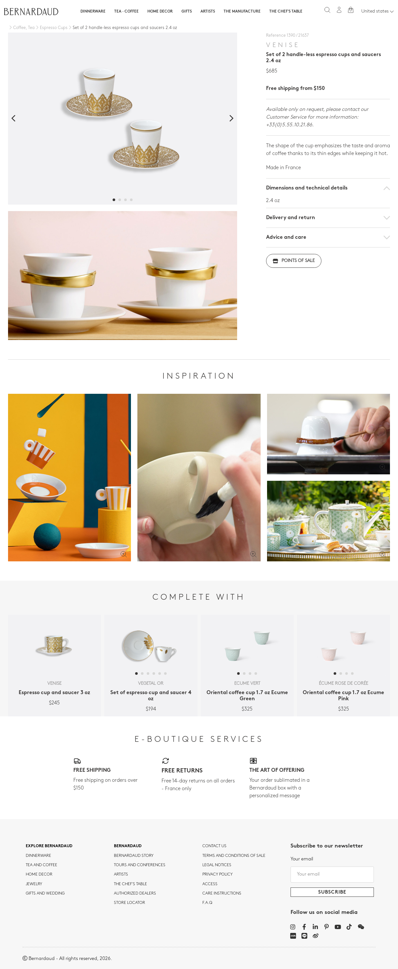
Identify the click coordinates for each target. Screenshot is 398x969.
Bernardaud (128, 846)
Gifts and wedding (45, 894)
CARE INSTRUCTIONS (221, 894)
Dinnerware (93, 12)
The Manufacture (242, 12)
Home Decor (160, 12)
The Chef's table (285, 12)
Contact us (214, 846)
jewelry (34, 884)
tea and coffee (41, 865)
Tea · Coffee (126, 12)
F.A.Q (207, 903)
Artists (207, 12)
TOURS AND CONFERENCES (139, 865)
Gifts (186, 12)
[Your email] (332, 875)
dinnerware (38, 856)
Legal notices (216, 865)
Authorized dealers (135, 894)
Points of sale (294, 260)
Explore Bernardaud (49, 846)
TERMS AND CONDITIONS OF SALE (233, 856)
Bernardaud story (133, 856)
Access (210, 884)
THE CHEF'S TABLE (130, 884)
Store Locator (129, 903)
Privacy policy (217, 875)
